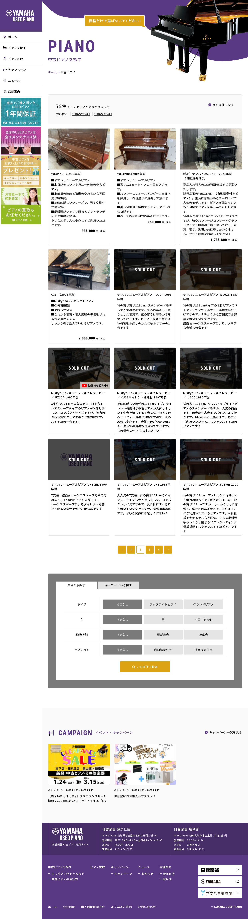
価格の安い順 (81, 114)
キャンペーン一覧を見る (225, 732)
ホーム (10, 37)
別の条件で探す (223, 105)
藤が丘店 (169, 874)
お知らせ (148, 874)
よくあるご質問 (121, 907)
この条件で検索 (147, 667)
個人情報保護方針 (93, 907)
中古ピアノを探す (60, 867)
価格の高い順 (103, 114)
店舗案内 (11, 91)
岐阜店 (167, 879)
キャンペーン (14, 70)
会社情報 (69, 907)
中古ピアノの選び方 (64, 879)
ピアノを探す (14, 48)
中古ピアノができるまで (67, 874)
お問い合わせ (147, 907)
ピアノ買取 (13, 59)
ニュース (11, 81)
